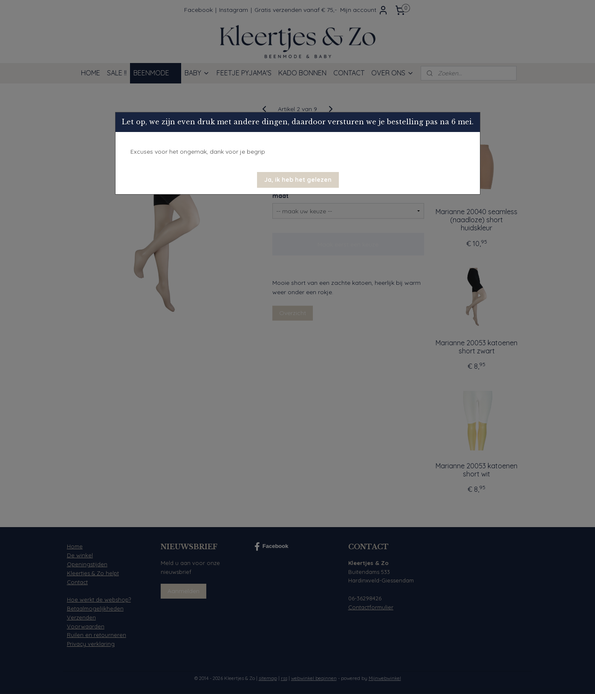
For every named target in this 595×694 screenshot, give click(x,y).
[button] (298, 180)
